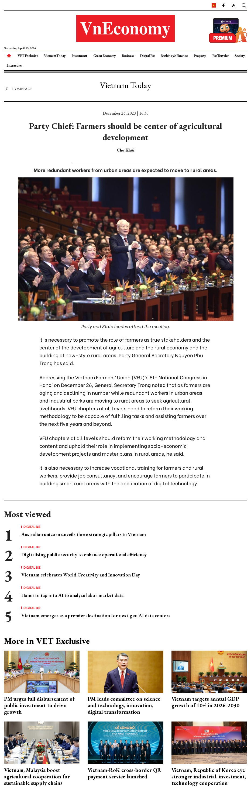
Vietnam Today (55, 55)
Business (128, 55)
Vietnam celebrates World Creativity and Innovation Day (80, 575)
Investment (79, 55)
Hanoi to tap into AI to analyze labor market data (72, 595)
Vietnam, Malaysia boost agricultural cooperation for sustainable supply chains (37, 776)
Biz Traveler (220, 55)
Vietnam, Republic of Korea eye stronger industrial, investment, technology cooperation (208, 776)
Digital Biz (147, 55)
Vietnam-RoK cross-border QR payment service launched (124, 773)
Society (240, 55)
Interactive (14, 65)
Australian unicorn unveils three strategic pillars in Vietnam (83, 534)
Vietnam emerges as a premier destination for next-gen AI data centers (95, 615)
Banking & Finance (174, 55)
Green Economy (104, 55)
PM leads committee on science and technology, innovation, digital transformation (124, 705)
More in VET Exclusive (47, 641)
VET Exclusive (28, 55)
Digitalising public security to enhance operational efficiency (84, 554)
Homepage (18, 88)
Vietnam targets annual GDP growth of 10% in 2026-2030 (205, 702)
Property (200, 55)
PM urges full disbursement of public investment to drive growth (39, 705)
